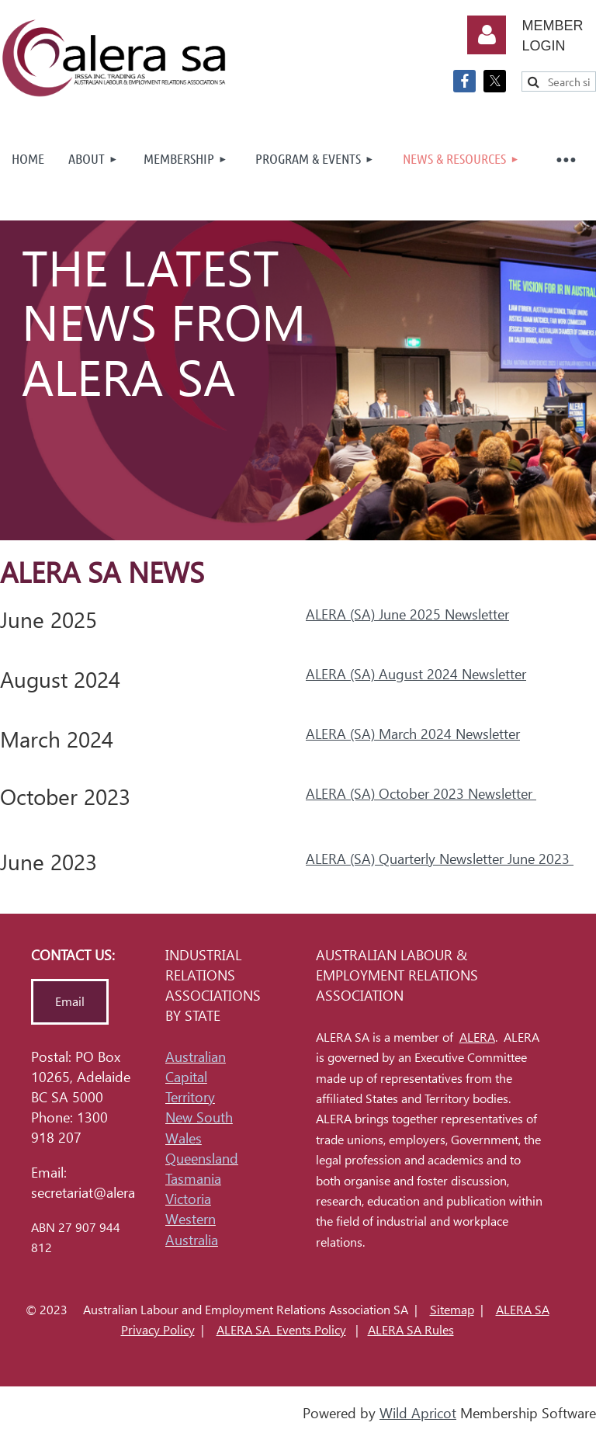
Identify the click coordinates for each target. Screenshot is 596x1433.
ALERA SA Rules (411, 1330)
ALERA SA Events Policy (281, 1330)
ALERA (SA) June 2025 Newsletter (407, 614)
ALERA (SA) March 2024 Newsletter (413, 734)
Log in (486, 35)
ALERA (477, 1037)
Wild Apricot (417, 1413)
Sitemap (452, 1310)
